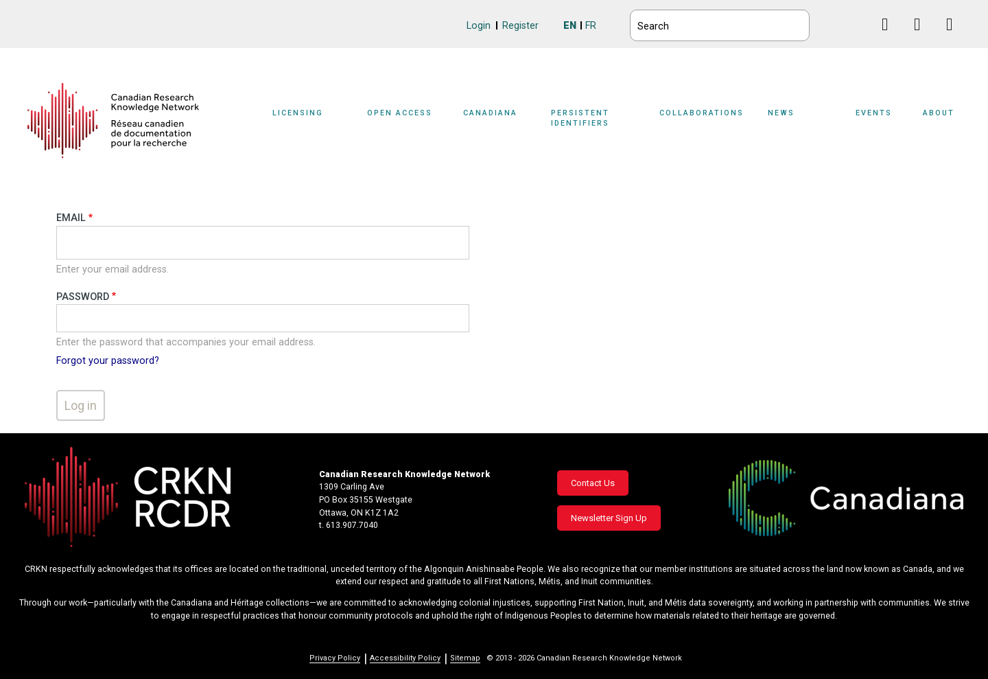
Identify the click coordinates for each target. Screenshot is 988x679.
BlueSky (858, 23)
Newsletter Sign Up (609, 518)
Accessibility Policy (405, 658)
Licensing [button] (297, 112)
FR (590, 26)
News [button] (781, 112)
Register (520, 26)
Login (479, 26)
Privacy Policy (334, 658)
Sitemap (465, 658)
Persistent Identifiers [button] (580, 118)
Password (82, 297)
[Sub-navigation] (306, 121)
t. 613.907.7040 (348, 525)
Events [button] (874, 112)
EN (569, 26)
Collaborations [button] (701, 112)
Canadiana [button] (490, 112)
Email (71, 218)
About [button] (938, 112)
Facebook (890, 37)
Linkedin (922, 37)
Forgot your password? (107, 361)
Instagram (954, 37)
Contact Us (593, 483)
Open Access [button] (399, 112)
